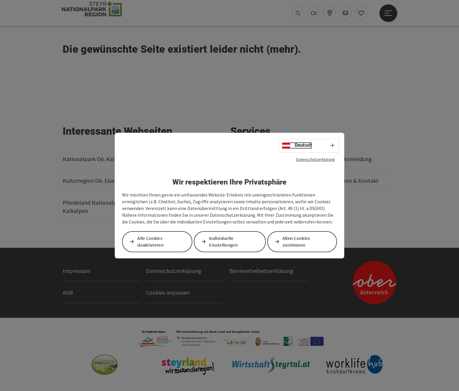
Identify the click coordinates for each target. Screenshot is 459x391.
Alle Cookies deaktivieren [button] (151, 241)
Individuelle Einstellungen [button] (223, 241)
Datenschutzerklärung (315, 159)
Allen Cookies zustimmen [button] (297, 241)
